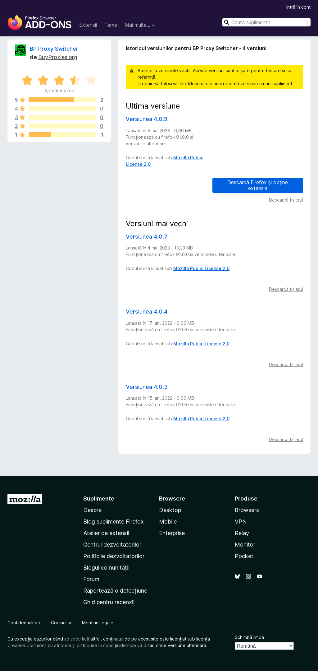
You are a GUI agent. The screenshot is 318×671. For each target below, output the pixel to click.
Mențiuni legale (97, 622)
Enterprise (172, 533)
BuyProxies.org (57, 57)
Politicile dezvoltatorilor (113, 556)
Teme (110, 25)
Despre (92, 510)
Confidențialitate (24, 622)
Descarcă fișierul (286, 200)
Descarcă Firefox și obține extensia (257, 185)
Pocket (244, 556)
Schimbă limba (249, 637)
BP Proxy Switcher (54, 48)
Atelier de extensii (106, 533)
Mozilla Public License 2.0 (201, 268)
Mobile (168, 521)
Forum (91, 579)
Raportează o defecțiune (115, 590)
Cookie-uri (62, 622)
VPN (241, 521)
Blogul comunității (106, 567)
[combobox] (266, 22)
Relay (242, 533)
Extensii (88, 25)
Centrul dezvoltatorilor (112, 544)
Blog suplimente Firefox (113, 521)
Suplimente (98, 498)
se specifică (76, 638)
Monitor (245, 544)
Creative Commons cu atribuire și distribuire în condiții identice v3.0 (76, 645)
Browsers (247, 510)
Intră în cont (298, 7)
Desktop (170, 510)
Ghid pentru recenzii (108, 602)
